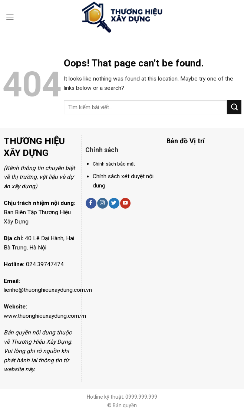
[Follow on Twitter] (114, 203)
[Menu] (10, 17)
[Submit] (234, 107)
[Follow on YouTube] (125, 203)
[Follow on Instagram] (102, 203)
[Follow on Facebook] (91, 203)
